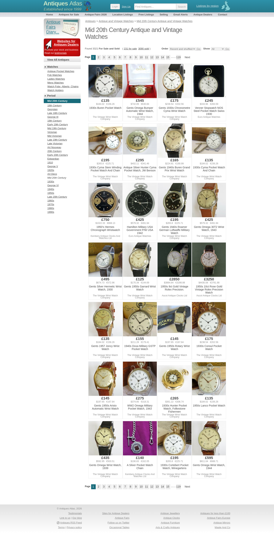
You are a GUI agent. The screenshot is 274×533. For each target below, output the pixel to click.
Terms (61, 527)
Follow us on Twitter (118, 522)
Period (51, 95)
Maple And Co (222, 527)
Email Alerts (181, 14)
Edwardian (53, 158)
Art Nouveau (54, 147)
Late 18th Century (57, 113)
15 (167, 57)
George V (52, 166)
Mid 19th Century (56, 128)
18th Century (54, 105)
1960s (50, 200)
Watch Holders (55, 90)
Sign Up (126, 6)
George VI (53, 185)
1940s (50, 189)
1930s (50, 181)
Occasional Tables (119, 527)
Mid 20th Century (56, 177)
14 (162, 57)
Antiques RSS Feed (71, 522)
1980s (50, 208)
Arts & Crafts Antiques (168, 527)
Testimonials (75, 513)
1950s (50, 193)
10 (141, 57)
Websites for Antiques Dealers (66, 43)
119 (178, 57)
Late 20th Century (57, 196)
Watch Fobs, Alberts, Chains (63, 86)
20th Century (54, 151)
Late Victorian (54, 143)
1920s (50, 170)
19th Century (54, 120)
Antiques (62, 3)
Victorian (52, 132)
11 (146, 57)
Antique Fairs (122, 517)
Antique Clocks (171, 517)
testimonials (61, 53)
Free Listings (146, 14)
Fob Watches (54, 75)
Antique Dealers (203, 14)
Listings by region (207, 5)
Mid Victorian (54, 135)
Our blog (77, 517)
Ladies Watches (56, 78)
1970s (50, 204)
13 (157, 57)
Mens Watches (55, 82)
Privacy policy (74, 527)
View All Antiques (58, 59)
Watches (52, 66)
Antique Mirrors (221, 522)
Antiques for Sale (69, 14)
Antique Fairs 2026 (96, 14)
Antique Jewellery (170, 513)
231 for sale (130, 48)
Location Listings (122, 14)
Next (187, 57)
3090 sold (143, 48)
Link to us (65, 517)
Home (49, 14)
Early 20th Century (57, 155)
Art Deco (52, 174)
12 (151, 57)
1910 (50, 162)
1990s (50, 212)
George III (52, 116)
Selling (164, 14)
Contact (222, 14)
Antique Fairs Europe (218, 517)
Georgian (52, 109)
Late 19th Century (57, 139)
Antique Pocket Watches (60, 71)
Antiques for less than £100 (215, 513)
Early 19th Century (57, 124)
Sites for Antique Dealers (115, 513)
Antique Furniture (170, 522)
